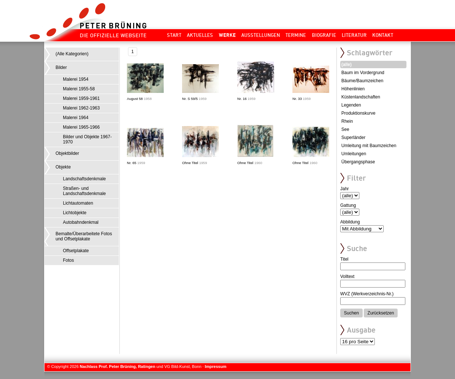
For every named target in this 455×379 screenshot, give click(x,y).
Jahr (344, 188)
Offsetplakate (76, 250)
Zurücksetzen (380, 313)
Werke (227, 35)
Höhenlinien (353, 88)
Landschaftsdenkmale (84, 178)
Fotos (68, 260)
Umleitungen (353, 153)
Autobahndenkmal (81, 222)
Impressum (216, 366)
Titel (344, 259)
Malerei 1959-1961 (81, 98)
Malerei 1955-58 (79, 88)
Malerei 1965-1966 (81, 127)
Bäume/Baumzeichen (362, 80)
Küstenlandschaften (360, 97)
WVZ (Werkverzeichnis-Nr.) (367, 293)
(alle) (346, 64)
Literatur (354, 35)
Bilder (61, 67)
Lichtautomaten (78, 203)
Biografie (324, 35)
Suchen (351, 313)
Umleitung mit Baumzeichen (368, 145)
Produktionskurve (358, 113)
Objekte (63, 167)
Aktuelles (200, 35)
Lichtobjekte (74, 212)
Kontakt (382, 35)
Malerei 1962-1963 (81, 108)
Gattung (348, 205)
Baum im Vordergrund (362, 72)
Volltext (347, 276)
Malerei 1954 (75, 79)
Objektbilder (67, 153)
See (345, 129)
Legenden (351, 105)
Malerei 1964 (75, 117)
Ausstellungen (260, 35)
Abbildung (350, 222)
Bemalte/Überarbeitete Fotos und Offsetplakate (84, 236)
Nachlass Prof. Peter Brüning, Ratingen (117, 366)
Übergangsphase (358, 161)
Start (174, 35)
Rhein (347, 121)
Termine (295, 35)
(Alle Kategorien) (72, 53)
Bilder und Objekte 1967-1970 (87, 139)
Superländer (353, 137)
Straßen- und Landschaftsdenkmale (84, 191)
